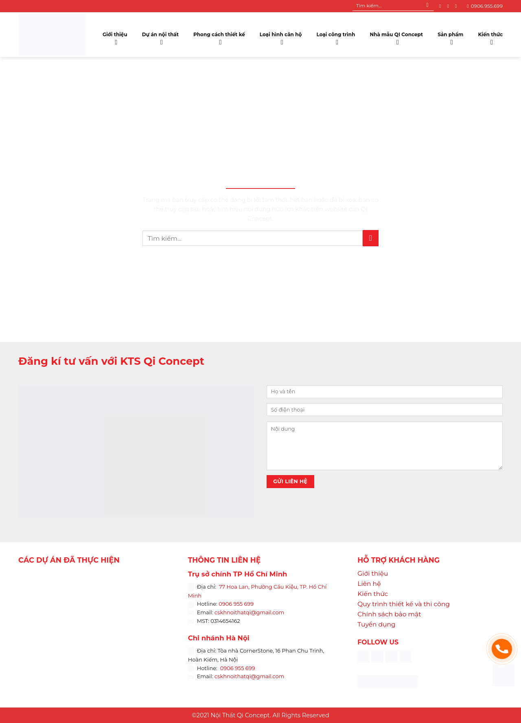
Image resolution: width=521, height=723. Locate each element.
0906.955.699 (485, 6)
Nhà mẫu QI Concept (396, 36)
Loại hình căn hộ (281, 36)
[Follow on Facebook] (441, 6)
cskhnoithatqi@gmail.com (250, 612)
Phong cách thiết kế (219, 36)
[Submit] (427, 6)
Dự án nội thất (160, 36)
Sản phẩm (450, 36)
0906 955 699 (236, 603)
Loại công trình (336, 36)
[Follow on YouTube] (457, 6)
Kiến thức (490, 36)
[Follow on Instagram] (449, 6)
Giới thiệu (115, 36)
